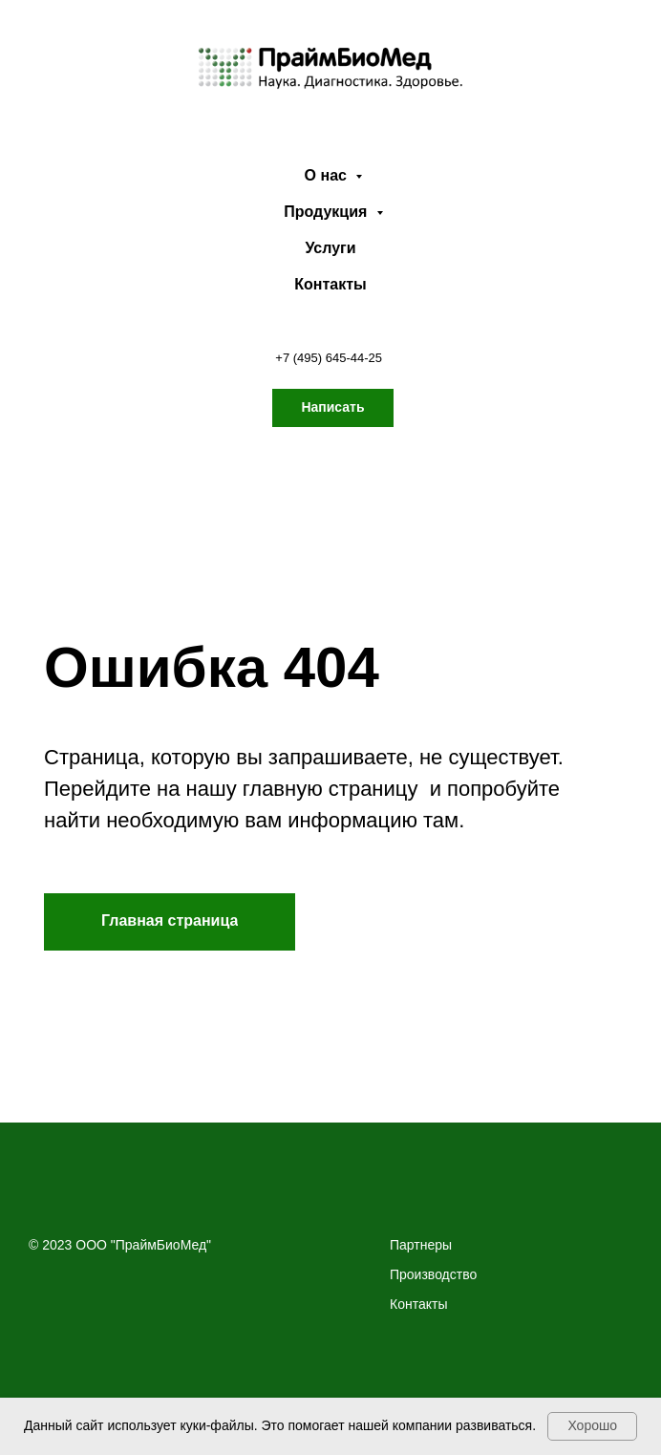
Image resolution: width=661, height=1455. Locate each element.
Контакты (330, 284)
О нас (328, 175)
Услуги (330, 248)
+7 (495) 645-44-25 (328, 358)
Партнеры (421, 1244)
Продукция (328, 211)
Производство (433, 1274)
